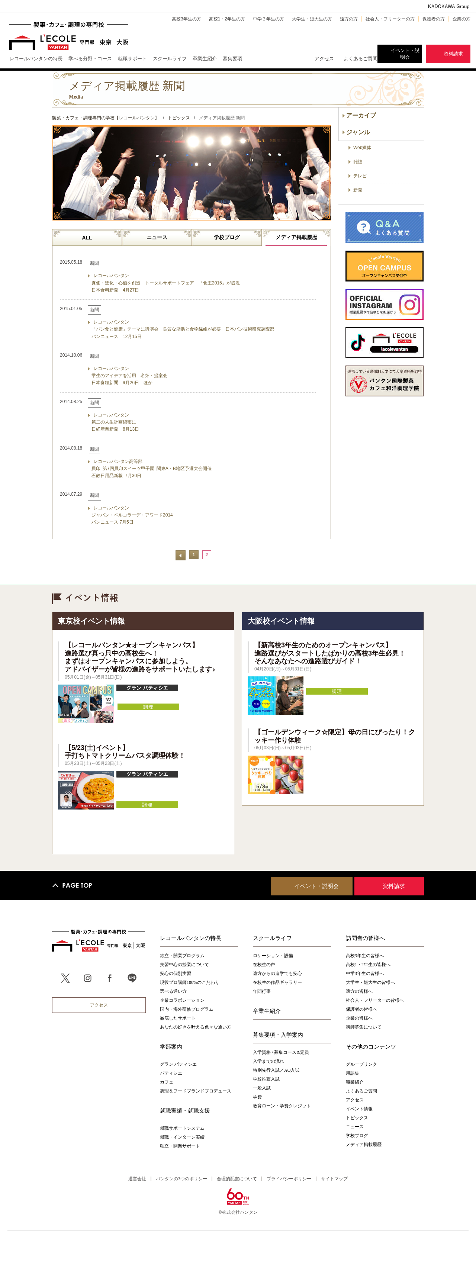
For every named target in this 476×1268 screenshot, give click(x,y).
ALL (87, 238)
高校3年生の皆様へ (365, 955)
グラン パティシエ (178, 1064)
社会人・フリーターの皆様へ (375, 1000)
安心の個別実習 (175, 973)
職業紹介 (355, 1082)
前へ (181, 555)
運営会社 (137, 1178)
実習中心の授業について (184, 964)
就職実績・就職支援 (185, 1110)
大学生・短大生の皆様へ (370, 982)
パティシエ (171, 1073)
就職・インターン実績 (182, 1137)
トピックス (357, 1117)
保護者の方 (433, 19)
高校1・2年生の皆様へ (368, 964)
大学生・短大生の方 (312, 19)
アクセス (324, 58)
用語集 (352, 1073)
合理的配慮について (237, 1178)
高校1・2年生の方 (227, 19)
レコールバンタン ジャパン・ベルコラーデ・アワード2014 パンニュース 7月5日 (132, 515)
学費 (257, 1097)
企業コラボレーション (182, 1000)
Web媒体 (362, 147)
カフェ (166, 1082)
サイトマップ (334, 1178)
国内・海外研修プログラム (186, 1009)
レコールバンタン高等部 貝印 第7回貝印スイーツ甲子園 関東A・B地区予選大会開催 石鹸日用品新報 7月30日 (151, 468)
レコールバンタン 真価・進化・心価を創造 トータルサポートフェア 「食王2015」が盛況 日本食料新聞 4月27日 (165, 282)
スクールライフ (272, 938)
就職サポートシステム (182, 1128)
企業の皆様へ (359, 1018)
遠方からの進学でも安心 (277, 973)
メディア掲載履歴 (296, 237)
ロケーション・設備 (273, 955)
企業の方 (461, 19)
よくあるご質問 (360, 58)
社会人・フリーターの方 (390, 19)
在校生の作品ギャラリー (277, 982)
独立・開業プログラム (182, 955)
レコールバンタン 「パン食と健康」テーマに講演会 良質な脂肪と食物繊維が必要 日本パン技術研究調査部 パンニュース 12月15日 (182, 329)
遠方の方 (349, 19)
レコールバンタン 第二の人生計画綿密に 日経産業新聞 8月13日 (115, 422)
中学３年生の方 (268, 19)
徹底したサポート (178, 1018)
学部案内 (171, 1046)
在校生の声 (264, 964)
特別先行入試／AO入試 (276, 1070)
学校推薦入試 (266, 1079)
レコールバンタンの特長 (190, 938)
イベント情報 (359, 1108)
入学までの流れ (268, 1061)
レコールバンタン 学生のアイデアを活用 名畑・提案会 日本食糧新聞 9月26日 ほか (129, 375)
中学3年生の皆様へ (365, 973)
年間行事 (262, 991)
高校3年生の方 (186, 19)
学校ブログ (227, 237)
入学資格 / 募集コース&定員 (281, 1052)
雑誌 (357, 161)
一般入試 (262, 1088)
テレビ (360, 175)
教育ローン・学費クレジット (282, 1105)
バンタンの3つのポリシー (181, 1178)
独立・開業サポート (180, 1146)
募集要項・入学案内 (278, 1034)
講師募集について (364, 1027)
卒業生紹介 (267, 1010)
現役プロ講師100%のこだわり (189, 982)
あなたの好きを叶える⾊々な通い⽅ (195, 1027)
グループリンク (361, 1064)
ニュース (157, 237)
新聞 (357, 190)
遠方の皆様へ (359, 991)
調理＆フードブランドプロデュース (195, 1091)
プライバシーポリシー (289, 1178)
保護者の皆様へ (361, 1009)
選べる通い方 (173, 991)
